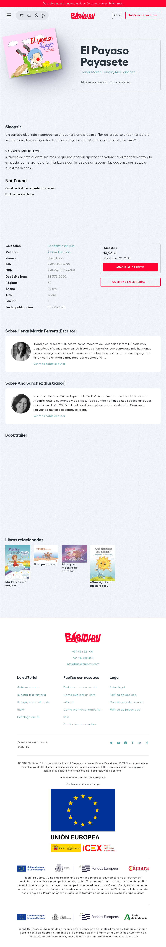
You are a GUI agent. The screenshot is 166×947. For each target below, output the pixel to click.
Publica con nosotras (142, 15)
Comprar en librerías (129, 282)
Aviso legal (117, 687)
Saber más (116, 3)
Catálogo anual (28, 717)
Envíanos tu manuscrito (80, 687)
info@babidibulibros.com (83, 664)
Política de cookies (123, 694)
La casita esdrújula (61, 245)
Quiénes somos (28, 687)
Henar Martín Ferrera (97, 72)
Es (116, 15)
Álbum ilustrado (59, 252)
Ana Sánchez (125, 72)
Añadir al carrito (130, 267)
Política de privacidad (125, 709)
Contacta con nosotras (80, 724)
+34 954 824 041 (83, 651)
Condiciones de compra (127, 702)
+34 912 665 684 (83, 657)
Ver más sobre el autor (49, 363)
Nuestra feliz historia (31, 694)
